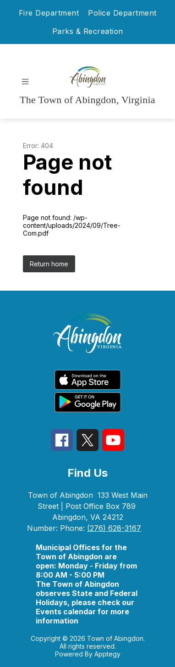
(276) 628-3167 (114, 528)
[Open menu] (25, 81)
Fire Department (49, 12)
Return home (49, 264)
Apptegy (107, 654)
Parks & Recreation (87, 31)
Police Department (122, 12)
